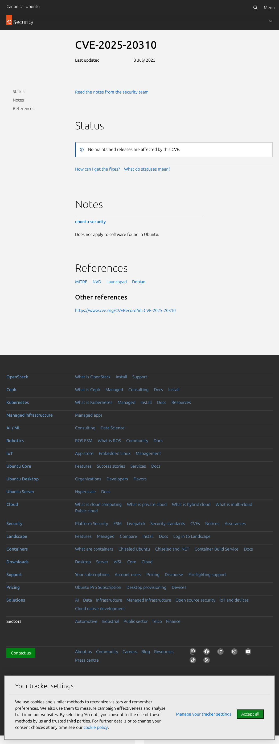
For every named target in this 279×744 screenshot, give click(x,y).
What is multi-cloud (234, 504)
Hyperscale (85, 491)
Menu (269, 7)
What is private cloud (147, 504)
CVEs (195, 523)
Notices (212, 523)
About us (83, 651)
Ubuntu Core (18, 466)
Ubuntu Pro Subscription (98, 587)
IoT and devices (234, 600)
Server (102, 561)
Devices (179, 587)
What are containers (94, 549)
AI (77, 600)
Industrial (110, 621)
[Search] (255, 7)
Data (87, 600)
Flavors (140, 478)
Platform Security (91, 523)
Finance (173, 621)
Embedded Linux (114, 453)
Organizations (88, 478)
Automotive (86, 621)
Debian (138, 281)
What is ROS (109, 440)
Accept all (250, 714)
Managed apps (88, 415)
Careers (129, 651)
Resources (181, 402)
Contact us (21, 652)
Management (148, 453)
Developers (117, 478)
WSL (118, 561)
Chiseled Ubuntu (134, 549)
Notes (18, 100)
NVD (97, 281)
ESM (117, 523)
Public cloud (86, 510)
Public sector (136, 621)
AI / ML (13, 427)
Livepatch (136, 523)
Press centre (87, 660)
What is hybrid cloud (191, 504)
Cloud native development (100, 608)
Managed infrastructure (29, 415)
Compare (128, 536)
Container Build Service (217, 549)
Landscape (16, 536)
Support (139, 376)
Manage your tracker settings (203, 714)
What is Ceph (87, 389)
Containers (17, 549)
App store (84, 453)
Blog (145, 651)
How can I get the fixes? (97, 169)
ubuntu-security (90, 221)
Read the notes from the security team (112, 92)
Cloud (12, 504)
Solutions (15, 600)
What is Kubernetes (93, 402)
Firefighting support (207, 574)
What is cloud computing (98, 504)
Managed (114, 389)
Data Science (113, 427)
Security (14, 523)
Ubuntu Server (20, 491)
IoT (9, 453)
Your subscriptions (92, 574)
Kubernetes (17, 402)
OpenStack (17, 376)
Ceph (11, 389)
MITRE (81, 281)
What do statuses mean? (147, 169)
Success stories (111, 466)
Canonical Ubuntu (23, 6)
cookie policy (96, 727)
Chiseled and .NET (172, 549)
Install (121, 376)
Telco (157, 621)
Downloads (17, 561)
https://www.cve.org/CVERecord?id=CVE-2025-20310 (125, 310)
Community (137, 440)
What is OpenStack (92, 376)
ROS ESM (83, 440)
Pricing (152, 574)
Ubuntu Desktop (22, 478)
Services (138, 466)
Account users (128, 574)
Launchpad (116, 281)
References (23, 108)
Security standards (167, 523)
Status (18, 91)
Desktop (83, 561)
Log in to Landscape (192, 536)
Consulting (138, 389)
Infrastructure (109, 600)
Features (83, 466)
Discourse (174, 574)
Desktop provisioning (146, 587)
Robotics (15, 440)
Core (131, 561)
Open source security (195, 600)
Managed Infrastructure (148, 600)
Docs (158, 389)
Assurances (235, 523)
